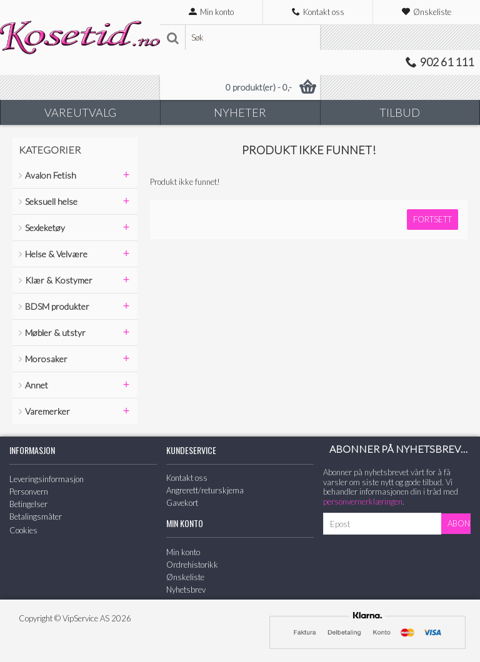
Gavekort (182, 503)
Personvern (28, 491)
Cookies (23, 530)
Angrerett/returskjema (205, 490)
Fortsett (432, 219)
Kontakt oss (187, 478)
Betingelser (28, 504)
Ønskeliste (185, 577)
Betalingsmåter (35, 516)
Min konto (183, 552)
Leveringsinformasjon (46, 479)
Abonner (459, 523)
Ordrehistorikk (192, 565)
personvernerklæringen (362, 501)
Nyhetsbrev (186, 590)
